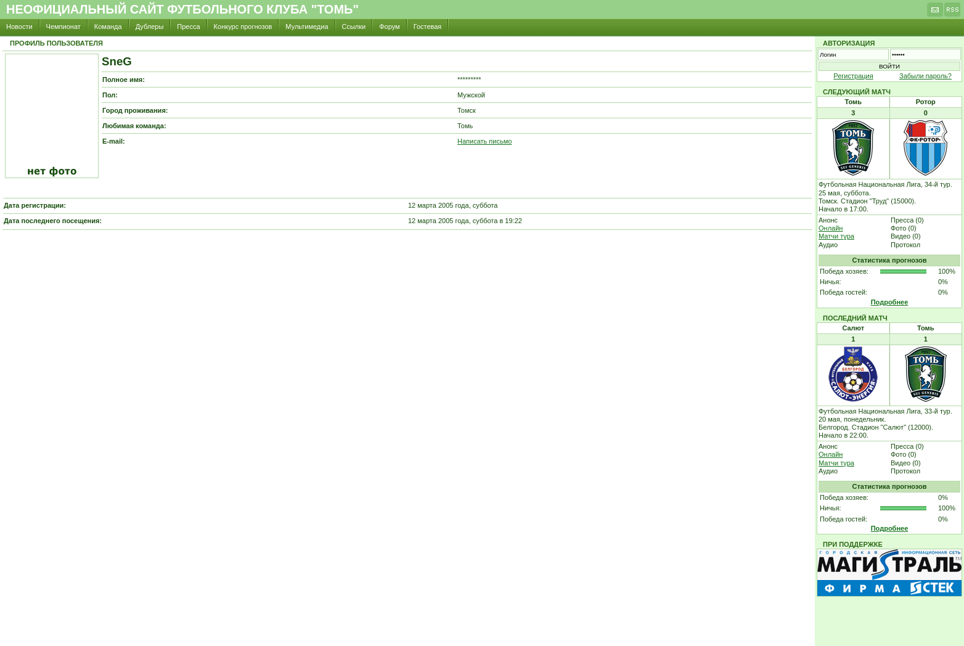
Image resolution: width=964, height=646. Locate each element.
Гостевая (428, 26)
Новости (19, 26)
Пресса (188, 26)
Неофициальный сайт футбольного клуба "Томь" (182, 9)
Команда (108, 26)
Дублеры (150, 26)
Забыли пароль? (925, 76)
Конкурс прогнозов (243, 26)
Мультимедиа (306, 26)
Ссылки (354, 26)
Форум (389, 26)
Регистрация (853, 76)
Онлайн (831, 228)
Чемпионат (63, 26)
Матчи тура (836, 236)
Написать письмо (484, 141)
